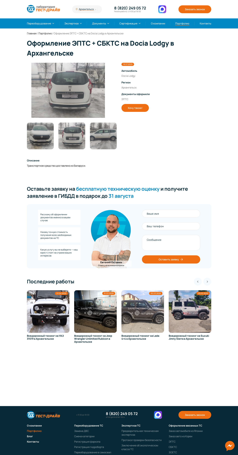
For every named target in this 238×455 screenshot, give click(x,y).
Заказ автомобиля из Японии (186, 431)
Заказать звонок (195, 9)
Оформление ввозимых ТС (185, 425)
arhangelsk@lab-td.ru (115, 417)
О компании (158, 23)
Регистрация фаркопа (87, 441)
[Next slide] (207, 282)
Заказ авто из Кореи (180, 436)
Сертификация (128, 23)
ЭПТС (172, 441)
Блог (30, 436)
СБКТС (173, 447)
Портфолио (182, 23)
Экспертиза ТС (131, 425)
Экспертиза (71, 23)
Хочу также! (135, 108)
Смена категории (84, 436)
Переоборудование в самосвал (92, 452)
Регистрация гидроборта (89, 447)
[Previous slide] (198, 282)
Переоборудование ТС (88, 425)
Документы (99, 23)
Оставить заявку (171, 259)
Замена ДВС (81, 431)
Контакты (205, 23)
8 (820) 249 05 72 (130, 8)
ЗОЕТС (173, 452)
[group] (72, 90)
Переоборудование (39, 23)
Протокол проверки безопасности (141, 440)
